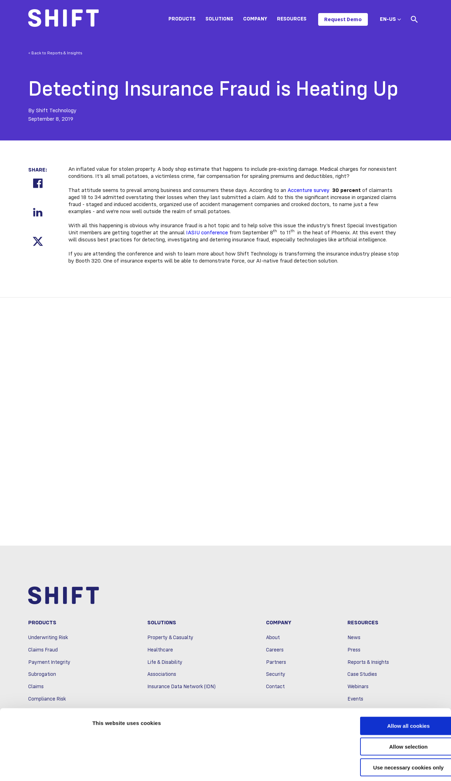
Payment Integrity (49, 663)
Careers (275, 650)
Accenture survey (308, 190)
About (273, 638)
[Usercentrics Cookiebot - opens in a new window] (45, 767)
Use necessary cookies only (392, 736)
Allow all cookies (392, 694)
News (353, 638)
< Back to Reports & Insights (55, 53)
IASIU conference (207, 233)
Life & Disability (165, 663)
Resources (292, 19)
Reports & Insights (368, 663)
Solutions (219, 19)
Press (353, 650)
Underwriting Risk (48, 638)
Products (182, 19)
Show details (369, 767)
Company (255, 19)
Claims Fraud (43, 650)
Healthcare (160, 650)
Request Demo (343, 19)
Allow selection (392, 715)
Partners (276, 663)
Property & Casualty (170, 638)
